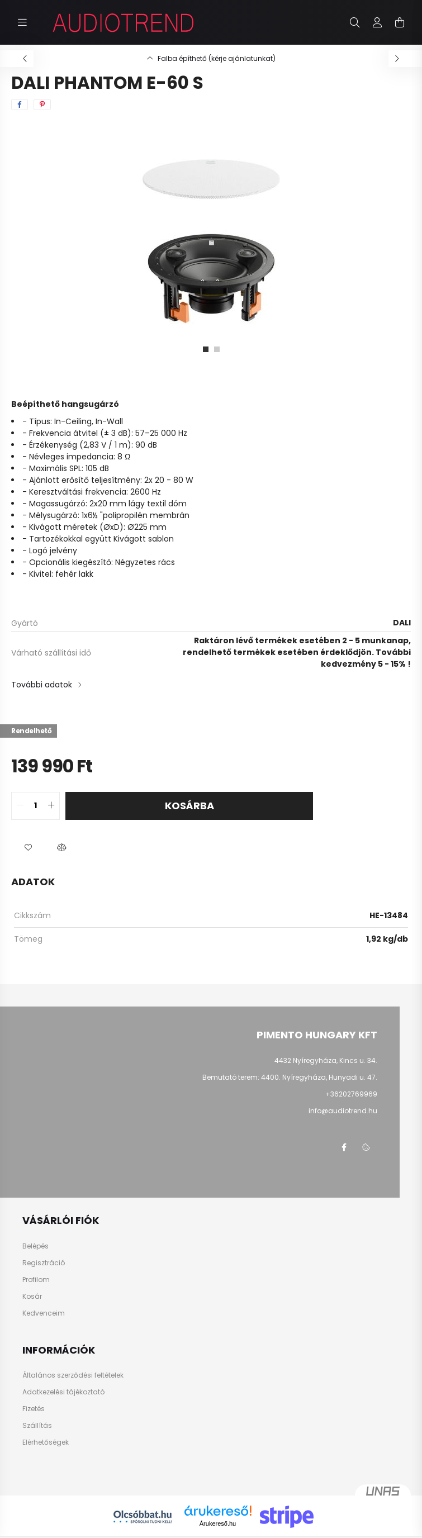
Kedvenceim (43, 1313)
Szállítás (37, 1426)
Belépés (35, 1246)
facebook (344, 1147)
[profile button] (377, 22)
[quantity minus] (20, 806)
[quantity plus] (50, 806)
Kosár (32, 1296)
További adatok (41, 684)
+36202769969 (351, 1094)
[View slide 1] (205, 349)
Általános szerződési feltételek (73, 1375)
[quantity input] (35, 805)
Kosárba (189, 806)
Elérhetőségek (45, 1442)
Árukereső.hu (218, 1523)
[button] (28, 848)
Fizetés (33, 1409)
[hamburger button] (22, 22)
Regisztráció (43, 1263)
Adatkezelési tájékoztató (63, 1392)
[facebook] (19, 104)
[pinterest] (42, 104)
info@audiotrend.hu (343, 1110)
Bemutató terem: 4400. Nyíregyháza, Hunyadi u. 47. (289, 1077)
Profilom (36, 1280)
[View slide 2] (217, 349)
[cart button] (399, 22)
